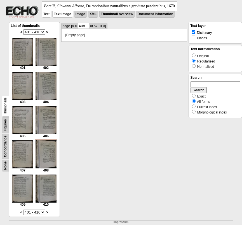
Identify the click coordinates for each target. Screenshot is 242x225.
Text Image (62, 14)
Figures (5, 125)
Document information (155, 14)
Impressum (121, 222)
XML (93, 14)
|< (72, 26)
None (5, 165)
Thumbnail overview (117, 14)
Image (80, 14)
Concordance (5, 146)
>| (104, 26)
